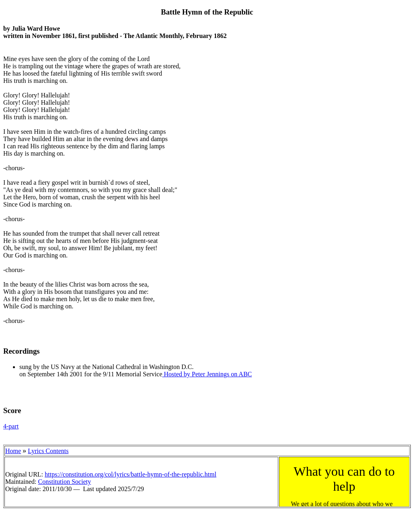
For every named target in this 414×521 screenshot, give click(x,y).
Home (13, 450)
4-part (11, 426)
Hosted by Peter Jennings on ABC (207, 374)
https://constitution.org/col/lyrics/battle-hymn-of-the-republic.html (130, 474)
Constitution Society (64, 481)
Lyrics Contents (48, 450)
